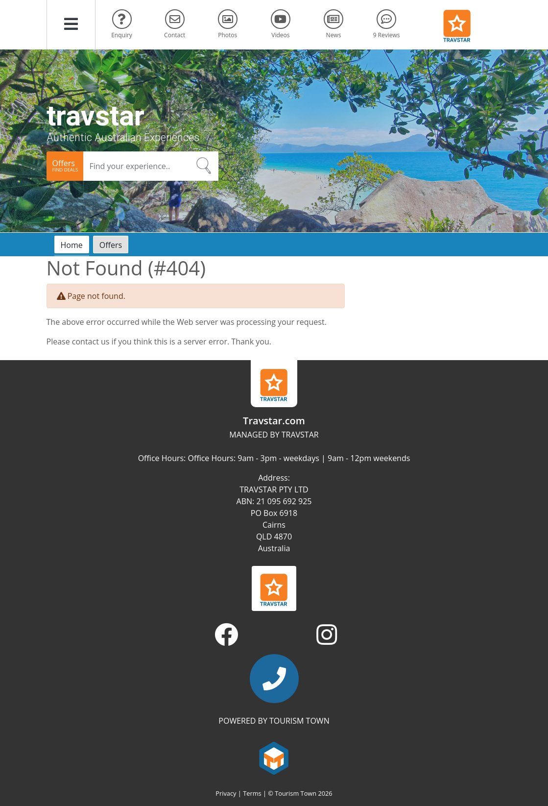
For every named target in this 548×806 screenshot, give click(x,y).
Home (72, 245)
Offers (110, 245)
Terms (252, 793)
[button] (71, 24)
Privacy (225, 793)
